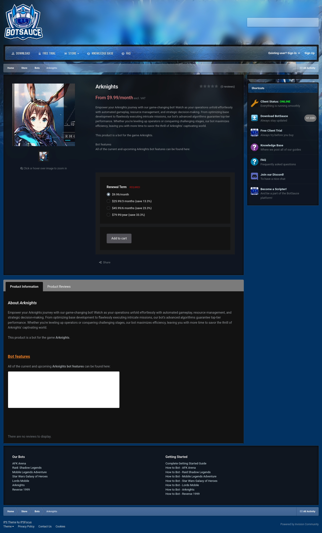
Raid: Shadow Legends (27, 467)
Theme (8, 526)
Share (104, 262)
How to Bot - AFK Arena (180, 467)
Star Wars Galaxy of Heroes (30, 476)
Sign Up (310, 53)
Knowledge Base (100, 53)
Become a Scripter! (274, 189)
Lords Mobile (20, 481)
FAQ (126, 53)
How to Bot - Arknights (180, 489)
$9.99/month (120, 194)
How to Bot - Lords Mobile (182, 485)
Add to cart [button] (119, 238)
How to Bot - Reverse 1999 (182, 493)
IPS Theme (9, 522)
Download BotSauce (274, 116)
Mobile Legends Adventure (29, 472)
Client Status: (275, 101)
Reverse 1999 (21, 489)
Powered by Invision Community (299, 524)
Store (71, 53)
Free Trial (47, 53)
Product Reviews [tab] (59, 286)
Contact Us (45, 526)
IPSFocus (26, 522)
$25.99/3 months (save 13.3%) (132, 201)
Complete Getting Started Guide (185, 463)
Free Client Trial (271, 130)
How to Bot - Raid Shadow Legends (188, 472)
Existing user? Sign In (284, 53)
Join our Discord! (272, 174)
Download (20, 53)
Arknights (18, 485)
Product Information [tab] (24, 286)
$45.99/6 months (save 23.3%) (132, 208)
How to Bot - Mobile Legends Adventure (190, 476)
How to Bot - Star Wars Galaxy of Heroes (191, 481)
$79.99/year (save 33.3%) (128, 214)
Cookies (60, 526)
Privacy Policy (26, 526)
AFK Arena (19, 463)
